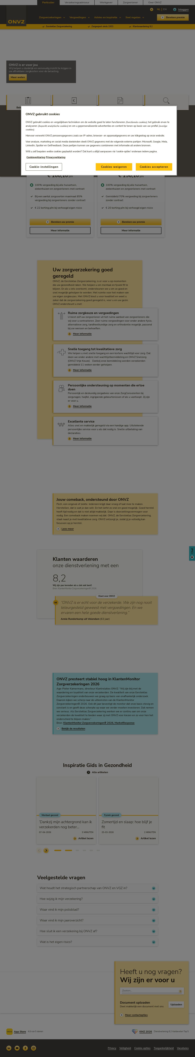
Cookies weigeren (114, 167)
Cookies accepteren (154, 167)
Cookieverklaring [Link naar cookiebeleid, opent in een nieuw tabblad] (35, 157)
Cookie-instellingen (43, 167)
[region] (99, 141)
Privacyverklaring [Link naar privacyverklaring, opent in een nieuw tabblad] (55, 157)
